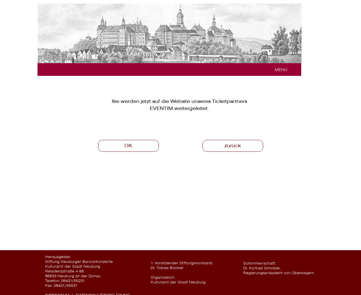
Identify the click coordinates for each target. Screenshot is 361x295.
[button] (278, 69)
